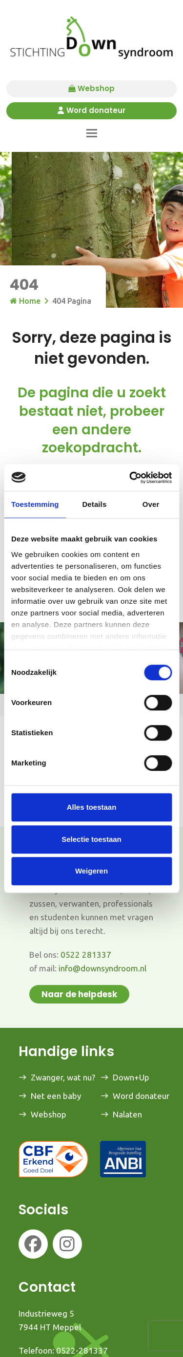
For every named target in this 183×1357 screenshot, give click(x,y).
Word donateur (91, 111)
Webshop (91, 89)
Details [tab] (94, 504)
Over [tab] (151, 504)
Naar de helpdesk (79, 994)
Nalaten (127, 1114)
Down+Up (131, 1077)
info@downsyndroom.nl (102, 968)
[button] (91, 133)
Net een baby (56, 1095)
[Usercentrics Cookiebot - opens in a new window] (130, 477)
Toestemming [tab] (35, 504)
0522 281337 (86, 954)
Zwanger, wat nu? (63, 1077)
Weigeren (91, 871)
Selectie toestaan (91, 839)
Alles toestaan (92, 807)
